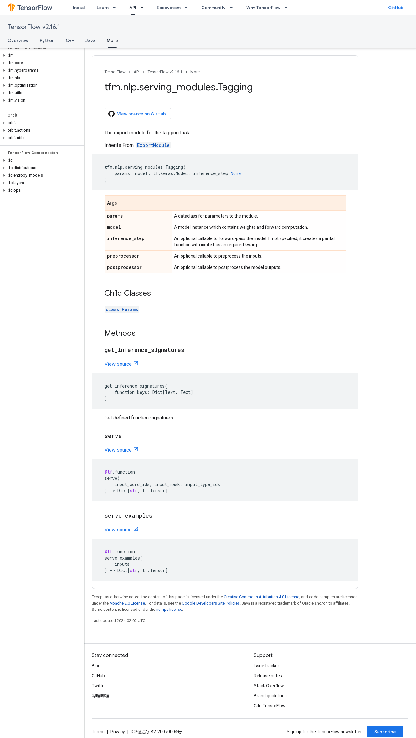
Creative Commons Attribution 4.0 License (261, 597)
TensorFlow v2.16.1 (34, 27)
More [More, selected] (112, 40)
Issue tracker (266, 665)
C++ (70, 40)
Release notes (268, 675)
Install (79, 7)
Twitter (99, 685)
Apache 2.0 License (127, 603)
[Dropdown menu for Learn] (116, 7)
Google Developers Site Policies (211, 603)
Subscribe (385, 732)
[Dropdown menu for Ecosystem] (188, 7)
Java (90, 40)
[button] (41, 55)
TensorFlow (115, 71)
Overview (18, 40)
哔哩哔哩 (100, 695)
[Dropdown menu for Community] (233, 7)
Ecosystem (169, 7)
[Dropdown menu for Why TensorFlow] (287, 7)
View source (118, 364)
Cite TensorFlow (269, 705)
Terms (98, 731)
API (137, 71)
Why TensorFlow (263, 7)
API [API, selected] (132, 7)
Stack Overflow (269, 685)
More (195, 71)
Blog (96, 665)
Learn (103, 7)
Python (47, 40)
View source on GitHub (137, 114)
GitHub (395, 7)
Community (213, 7)
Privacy (117, 731)
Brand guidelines (270, 695)
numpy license (169, 609)
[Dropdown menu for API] (143, 7)
